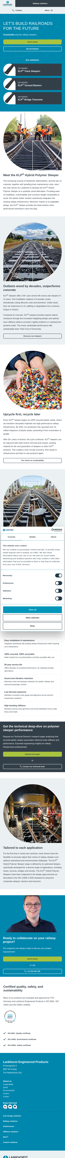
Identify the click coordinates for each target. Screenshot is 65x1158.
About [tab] (53, 537)
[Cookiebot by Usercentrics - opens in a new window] (51, 530)
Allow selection (32, 618)
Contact (17, 10)
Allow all (32, 610)
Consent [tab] (11, 537)
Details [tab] (32, 537)
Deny (32, 626)
